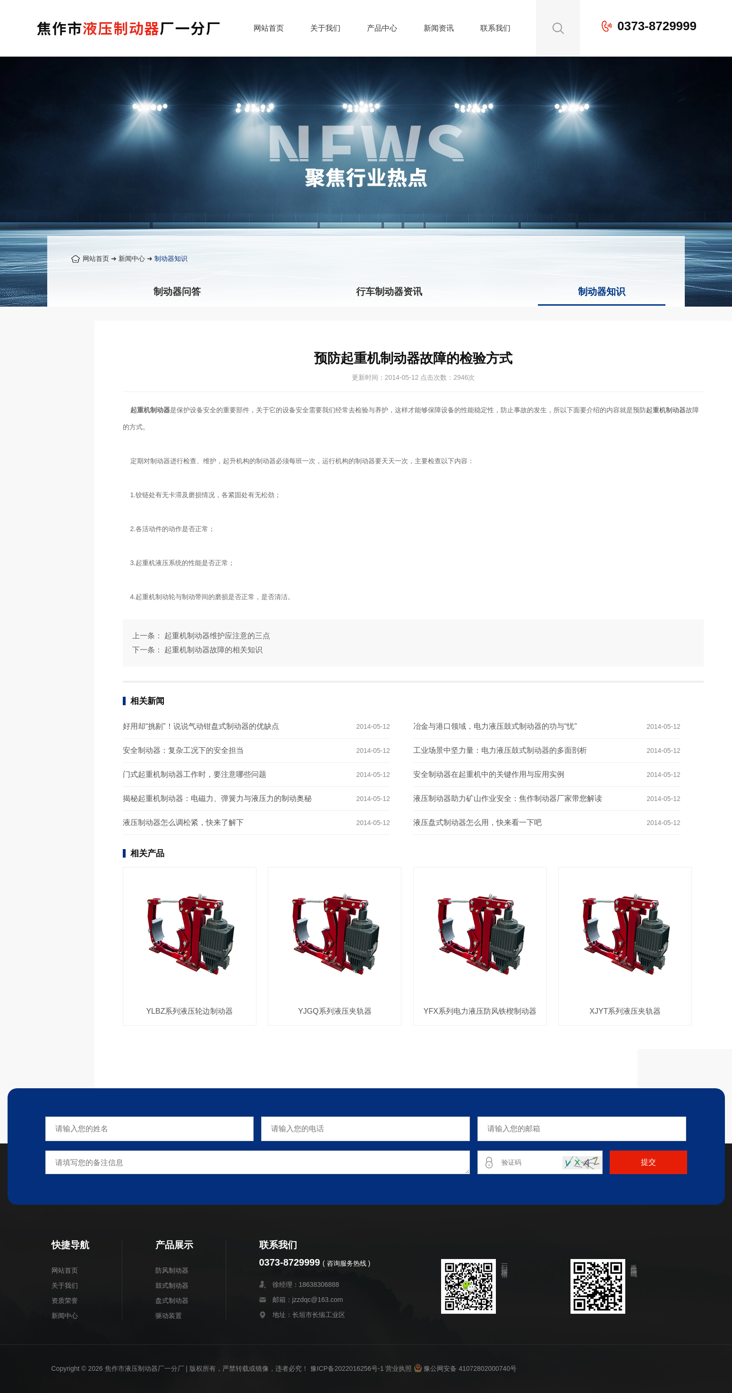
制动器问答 (177, 291)
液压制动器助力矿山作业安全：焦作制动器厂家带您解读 (507, 798)
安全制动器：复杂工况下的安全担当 (183, 750)
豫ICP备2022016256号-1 (347, 1368)
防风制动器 (171, 1270)
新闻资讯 (439, 28)
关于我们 (325, 28)
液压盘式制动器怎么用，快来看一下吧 (477, 822)
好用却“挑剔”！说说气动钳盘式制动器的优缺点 (201, 726)
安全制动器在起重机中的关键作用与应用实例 (488, 774)
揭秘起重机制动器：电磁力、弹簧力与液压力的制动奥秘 (217, 798)
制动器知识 (170, 258)
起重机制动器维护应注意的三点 (217, 636)
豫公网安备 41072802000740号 (465, 1368)
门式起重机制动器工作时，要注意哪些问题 (194, 774)
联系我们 (495, 28)
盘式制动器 (171, 1300)
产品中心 (382, 28)
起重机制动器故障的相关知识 (213, 650)
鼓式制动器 (171, 1285)
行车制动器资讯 (389, 291)
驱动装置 (168, 1315)
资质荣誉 (64, 1300)
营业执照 (398, 1368)
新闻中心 (132, 258)
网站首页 (269, 28)
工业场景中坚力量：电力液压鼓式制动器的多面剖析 (500, 750)
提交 (648, 1162)
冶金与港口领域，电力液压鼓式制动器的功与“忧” (495, 726)
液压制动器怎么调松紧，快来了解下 (183, 822)
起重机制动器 (666, 410)
